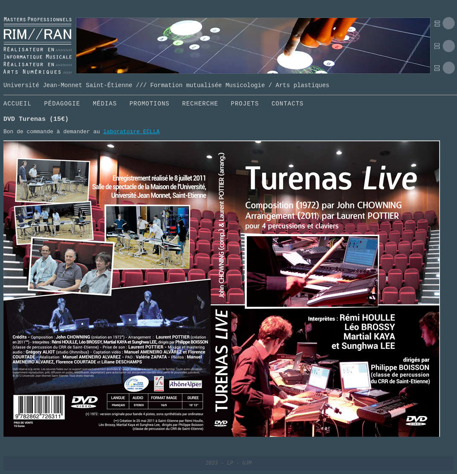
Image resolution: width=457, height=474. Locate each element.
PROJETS (245, 103)
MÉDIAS (105, 103)
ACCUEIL (17, 103)
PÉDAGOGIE (62, 103)
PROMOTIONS (150, 103)
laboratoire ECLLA (131, 132)
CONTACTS (288, 103)
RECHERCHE (200, 103)
